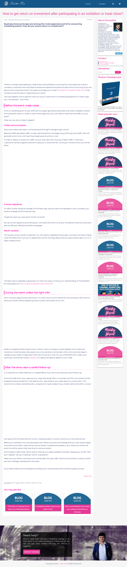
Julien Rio (62, 564)
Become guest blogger (107, 63)
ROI (38, 482)
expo (40, 482)
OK (118, 72)
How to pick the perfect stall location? (36, 284)
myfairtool (33, 358)
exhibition (33, 482)
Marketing (11, 19)
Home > (6, 19)
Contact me (103, 61)
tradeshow (22, 482)
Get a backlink (104, 64)
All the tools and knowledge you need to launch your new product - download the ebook (110, 108)
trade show (28, 482)
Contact (102, 4)
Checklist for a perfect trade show (71, 90)
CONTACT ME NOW (31, 552)
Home (88, 4)
